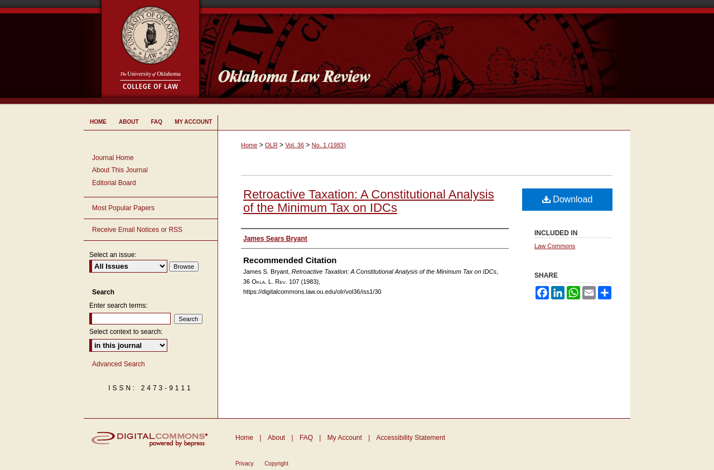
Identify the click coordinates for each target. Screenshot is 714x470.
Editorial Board (114, 183)
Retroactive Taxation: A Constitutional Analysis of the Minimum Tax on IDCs (368, 201)
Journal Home (113, 158)
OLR (271, 145)
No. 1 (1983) (329, 145)
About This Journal (120, 170)
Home (249, 145)
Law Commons (554, 246)
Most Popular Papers (123, 208)
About (276, 438)
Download (567, 199)
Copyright (276, 464)
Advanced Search (118, 364)
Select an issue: (113, 255)
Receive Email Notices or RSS (137, 230)
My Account (344, 438)
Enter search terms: (118, 305)
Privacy (244, 464)
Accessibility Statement (411, 438)
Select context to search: (125, 332)
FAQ (306, 438)
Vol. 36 (294, 145)
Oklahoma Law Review (419, 52)
